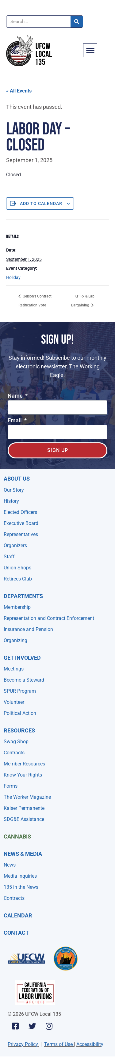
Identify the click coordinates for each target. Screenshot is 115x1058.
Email (15, 421)
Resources (19, 730)
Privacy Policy (23, 1044)
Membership (17, 607)
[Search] (77, 21)
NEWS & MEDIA (23, 854)
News (10, 865)
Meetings (14, 669)
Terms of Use (58, 1044)
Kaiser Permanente (24, 808)
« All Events (19, 91)
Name (16, 396)
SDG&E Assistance (24, 819)
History (11, 501)
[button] (90, 50)
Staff (9, 557)
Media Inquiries (20, 876)
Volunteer (14, 702)
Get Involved (22, 657)
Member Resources (24, 764)
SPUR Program (20, 691)
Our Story (14, 490)
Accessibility (89, 1044)
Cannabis (17, 836)
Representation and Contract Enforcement (49, 618)
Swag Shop (16, 741)
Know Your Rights (23, 775)
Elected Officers (20, 512)
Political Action (20, 713)
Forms (10, 786)
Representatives (21, 534)
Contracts (14, 753)
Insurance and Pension (28, 629)
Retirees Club (18, 579)
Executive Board (21, 523)
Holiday (13, 277)
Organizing (15, 640)
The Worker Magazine (27, 797)
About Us (17, 478)
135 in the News (21, 887)
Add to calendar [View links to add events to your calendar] (41, 203)
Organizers (15, 545)
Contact (16, 932)
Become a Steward (24, 680)
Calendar (18, 915)
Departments (23, 596)
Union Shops (17, 568)
